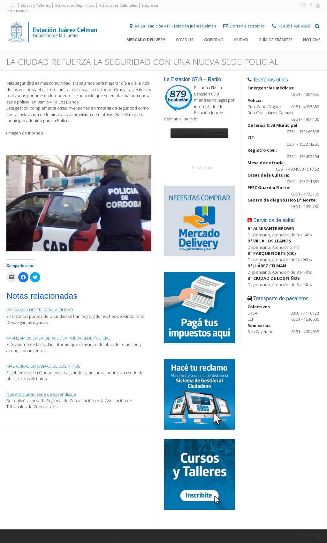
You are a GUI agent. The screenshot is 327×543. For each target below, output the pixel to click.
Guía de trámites (276, 39)
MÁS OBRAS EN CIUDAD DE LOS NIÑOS (43, 366)
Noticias (312, 39)
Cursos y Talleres (35, 5)
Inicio (11, 5)
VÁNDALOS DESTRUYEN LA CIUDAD (39, 310)
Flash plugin (203, 167)
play (175, 133)
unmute (206, 133)
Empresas (150, 5)
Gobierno (214, 39)
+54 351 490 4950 (294, 26)
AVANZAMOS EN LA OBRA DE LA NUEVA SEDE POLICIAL (58, 338)
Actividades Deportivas (74, 5)
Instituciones (17, 10)
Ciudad (241, 39)
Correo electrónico (247, 26)
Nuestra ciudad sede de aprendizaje (41, 394)
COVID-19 (185, 39)
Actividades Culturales (118, 5)
